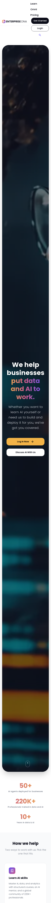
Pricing (34, 15)
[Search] (40, 35)
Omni (33, 9)
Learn (33, 3)
